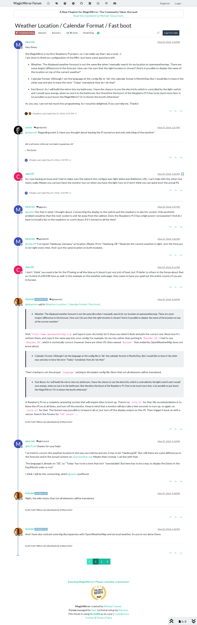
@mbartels (40, 127)
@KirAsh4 (42, 441)
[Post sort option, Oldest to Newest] (158, 32)
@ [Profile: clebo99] (31, 243)
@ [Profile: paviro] (29, 211)
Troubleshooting (25, 33)
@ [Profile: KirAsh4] (31, 446)
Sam (93, 610)
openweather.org (82, 456)
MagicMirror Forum (27, 3)
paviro (28, 127)
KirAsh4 (29, 299)
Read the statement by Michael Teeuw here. (98, 15)
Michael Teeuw (112, 606)
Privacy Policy (104, 617)
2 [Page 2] (101, 561)
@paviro (41, 207)
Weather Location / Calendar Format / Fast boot (73, 304)
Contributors (121, 613)
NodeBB (95, 613)
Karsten (123, 610)
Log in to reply (171, 32)
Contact (90, 617)
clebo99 (29, 174)
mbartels (30, 42)
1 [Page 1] (95, 561)
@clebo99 (42, 239)
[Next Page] (107, 562)
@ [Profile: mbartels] (31, 132)
